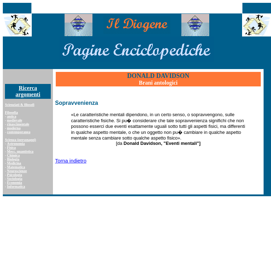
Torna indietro (70, 161)
